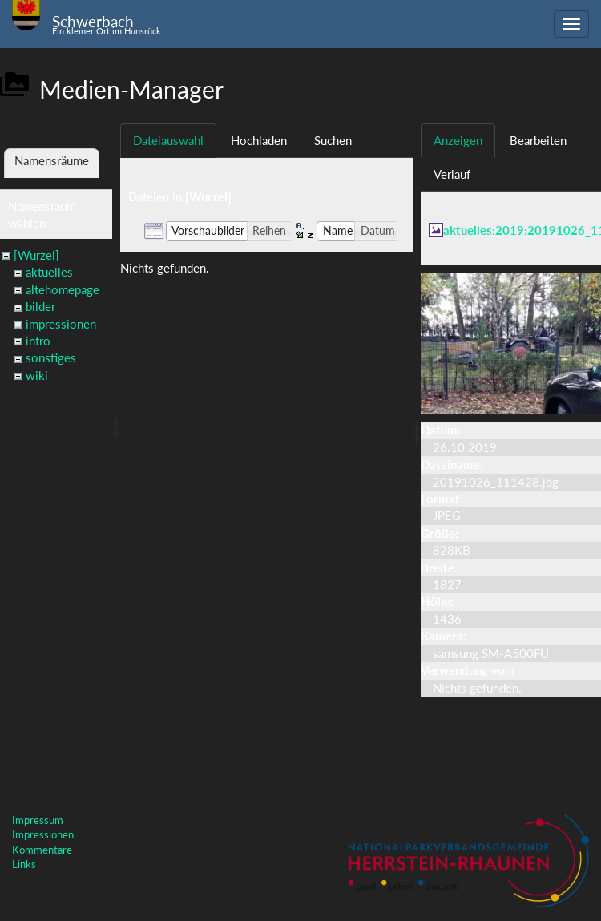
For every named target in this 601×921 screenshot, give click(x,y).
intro (38, 340)
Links (24, 864)
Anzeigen (458, 140)
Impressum (37, 820)
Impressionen (43, 834)
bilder (40, 306)
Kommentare (42, 849)
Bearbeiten (538, 140)
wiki (37, 375)
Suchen (333, 140)
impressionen (61, 324)
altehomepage (62, 289)
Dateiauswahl (168, 140)
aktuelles (49, 272)
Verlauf (452, 174)
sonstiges (51, 357)
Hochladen (259, 140)
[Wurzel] (36, 255)
